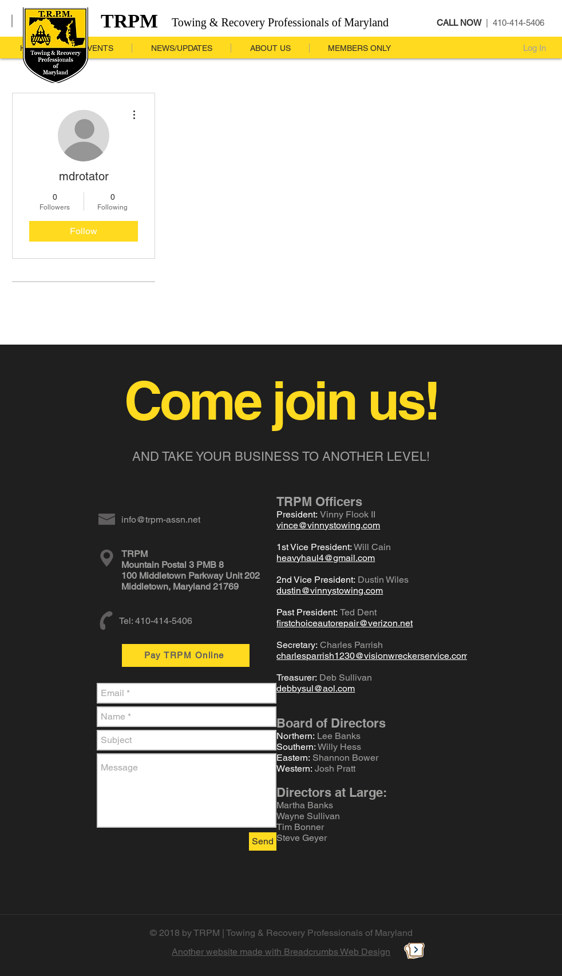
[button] (181, 48)
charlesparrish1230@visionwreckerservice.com (372, 655)
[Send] (262, 841)
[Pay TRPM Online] (186, 655)
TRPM (129, 20)
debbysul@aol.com (315, 688)
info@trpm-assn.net (160, 519)
